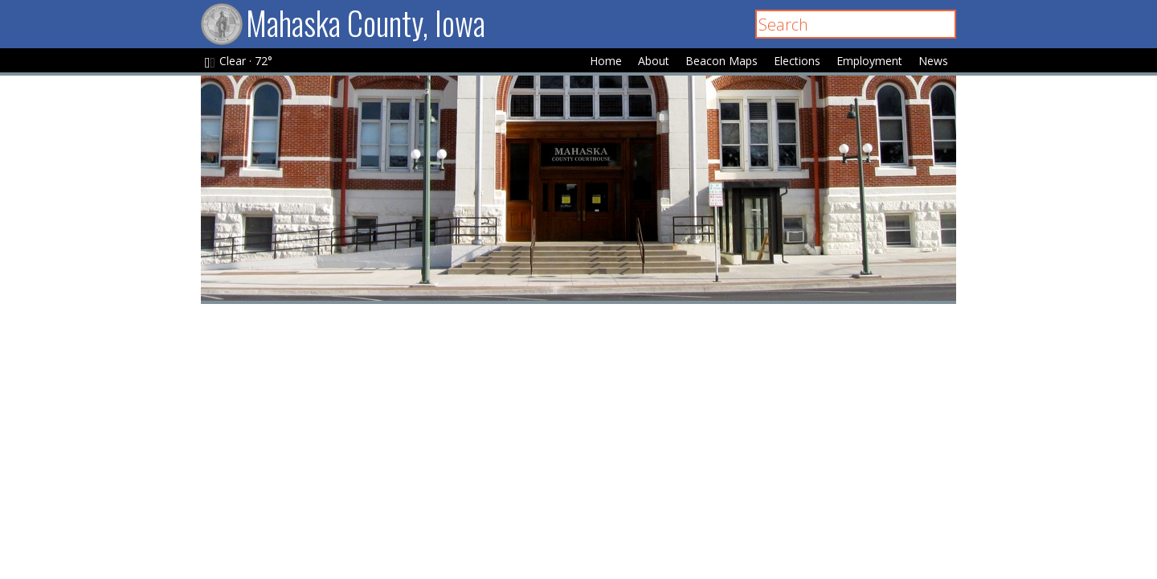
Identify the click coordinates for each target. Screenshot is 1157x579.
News (933, 60)
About (653, 60)
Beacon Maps (721, 60)
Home (606, 60)
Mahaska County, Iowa (343, 23)
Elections (797, 60)
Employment (869, 60)
